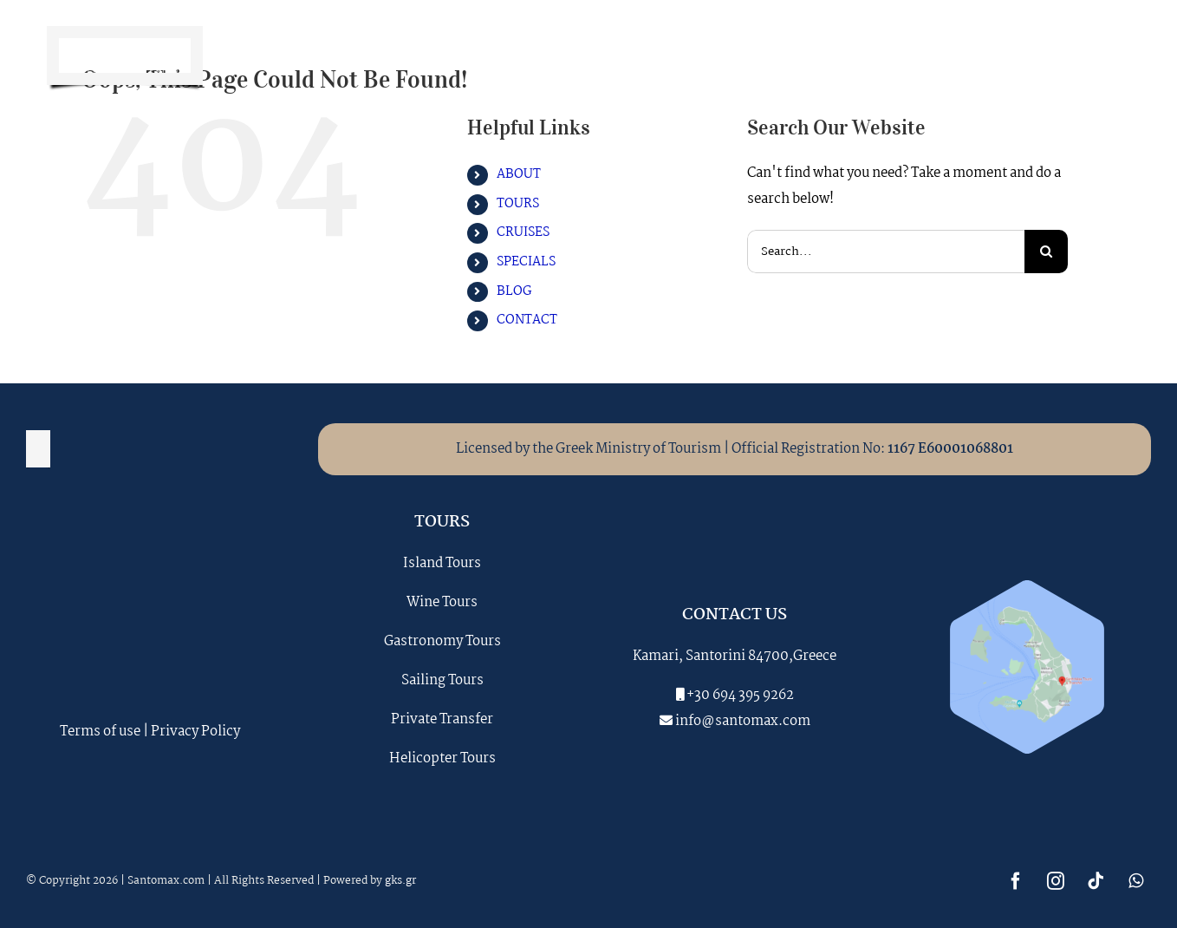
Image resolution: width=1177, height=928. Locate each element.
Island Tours (442, 563)
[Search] (1046, 251)
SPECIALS (526, 262)
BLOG (514, 291)
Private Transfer (442, 719)
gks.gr (400, 881)
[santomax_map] (1027, 587)
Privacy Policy (195, 731)
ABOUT (519, 174)
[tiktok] (1074, 55)
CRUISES (523, 232)
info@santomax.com (742, 721)
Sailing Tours (442, 680)
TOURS (518, 203)
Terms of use (100, 731)
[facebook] (995, 55)
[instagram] (1034, 55)
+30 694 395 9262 (740, 695)
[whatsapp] (1114, 55)
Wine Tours (442, 602)
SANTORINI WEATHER (150, 641)
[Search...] (885, 251)
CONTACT (527, 320)
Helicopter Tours (442, 758)
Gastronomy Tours (442, 641)
